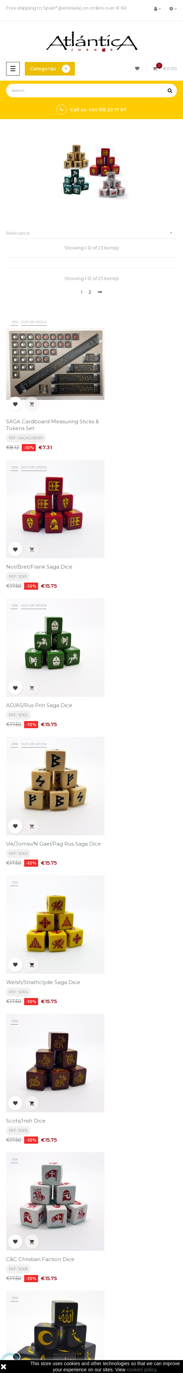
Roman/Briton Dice (31, 908)
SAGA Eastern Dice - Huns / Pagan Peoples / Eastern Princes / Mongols (41, 1034)
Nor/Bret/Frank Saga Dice (128, 405)
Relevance (91, 233)
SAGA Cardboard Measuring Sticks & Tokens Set (42, 408)
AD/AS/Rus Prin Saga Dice (39, 534)
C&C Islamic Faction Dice (127, 786)
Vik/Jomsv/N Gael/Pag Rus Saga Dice (135, 537)
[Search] (91, 90)
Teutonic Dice (112, 908)
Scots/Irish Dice (114, 663)
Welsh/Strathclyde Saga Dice (43, 663)
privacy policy (59, 1193)
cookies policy (141, 1369)
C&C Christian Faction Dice (40, 786)
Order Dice (109, 1031)
